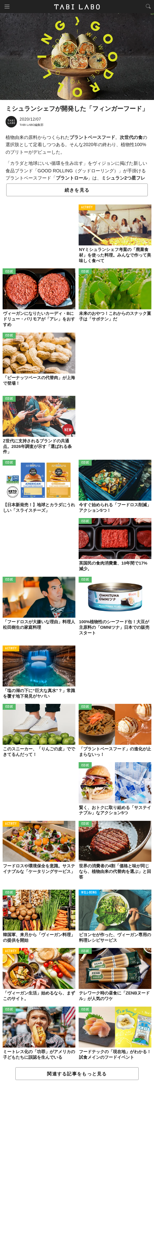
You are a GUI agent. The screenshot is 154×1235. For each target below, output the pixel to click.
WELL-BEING (89, 893)
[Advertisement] (77, 1157)
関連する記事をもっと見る (77, 1073)
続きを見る (77, 190)
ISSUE (9, 272)
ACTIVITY (87, 207)
